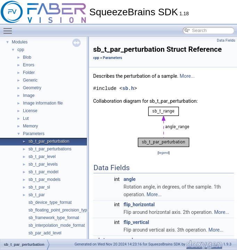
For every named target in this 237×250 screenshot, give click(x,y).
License (30, 110)
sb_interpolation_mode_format (56, 225)
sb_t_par (36, 194)
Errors (28, 64)
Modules (19, 42)
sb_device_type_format (50, 202)
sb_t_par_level (42, 156)
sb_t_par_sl (39, 187)
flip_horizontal (139, 204)
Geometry (32, 87)
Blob (27, 57)
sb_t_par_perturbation (48, 141)
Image (28, 95)
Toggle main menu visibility (9, 27)
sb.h (128, 88)
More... (187, 76)
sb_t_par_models (44, 179)
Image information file (43, 103)
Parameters (33, 133)
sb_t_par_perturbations (49, 149)
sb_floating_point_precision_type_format (65, 210)
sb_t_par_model (43, 171)
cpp (20, 49)
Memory (30, 126)
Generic (30, 80)
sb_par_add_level (45, 233)
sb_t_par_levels (43, 164)
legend (163, 153)
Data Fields (226, 40)
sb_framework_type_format (53, 217)
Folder (29, 72)
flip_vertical (136, 222)
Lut (26, 118)
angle (130, 179)
